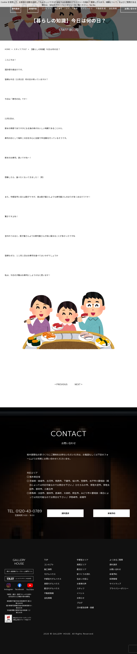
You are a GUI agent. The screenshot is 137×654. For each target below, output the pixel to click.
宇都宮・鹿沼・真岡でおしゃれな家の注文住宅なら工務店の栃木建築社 (19, 595)
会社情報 (113, 8)
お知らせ (80, 597)
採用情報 (113, 578)
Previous (61, 384)
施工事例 (58, 8)
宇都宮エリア (82, 559)
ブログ (80, 602)
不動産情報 (101, 8)
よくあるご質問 (116, 559)
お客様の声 (81, 583)
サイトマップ (115, 583)
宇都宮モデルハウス (52, 578)
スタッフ (80, 588)
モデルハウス (87, 8)
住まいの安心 (82, 578)
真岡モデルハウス (51, 583)
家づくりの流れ (83, 574)
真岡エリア (81, 564)
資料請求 (16, 8)
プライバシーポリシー (119, 588)
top (46, 559)
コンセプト (46, 8)
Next (78, 384)
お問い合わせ (115, 569)
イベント (80, 593)
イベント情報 (72, 8)
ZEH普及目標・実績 (85, 607)
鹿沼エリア (81, 569)
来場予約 (33, 8)
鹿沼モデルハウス (51, 588)
